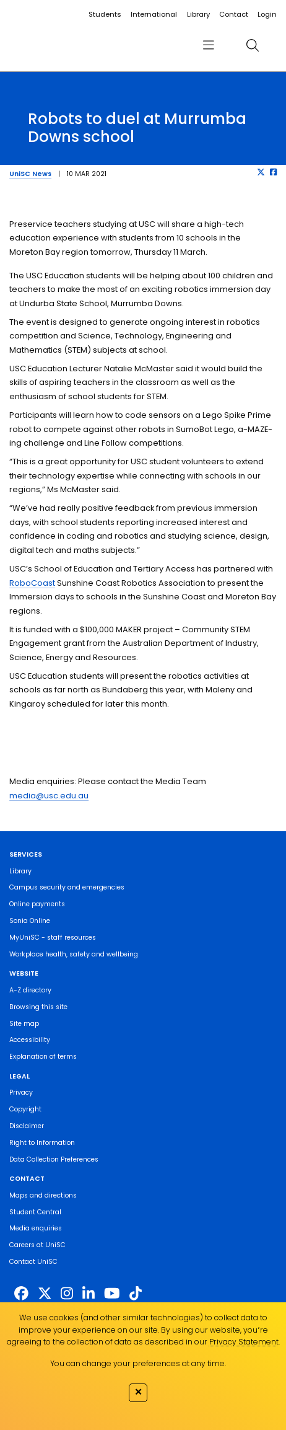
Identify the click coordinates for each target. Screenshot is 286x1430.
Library (198, 14)
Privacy (21, 1092)
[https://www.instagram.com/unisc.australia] (67, 1294)
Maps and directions (43, 1195)
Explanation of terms (43, 1056)
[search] (252, 45)
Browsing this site (38, 1007)
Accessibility (29, 1039)
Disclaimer (26, 1126)
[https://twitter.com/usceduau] (45, 1294)
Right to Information (42, 1142)
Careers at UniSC (37, 1245)
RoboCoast (32, 583)
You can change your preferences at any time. (138, 1363)
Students (105, 14)
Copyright (25, 1109)
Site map (24, 1023)
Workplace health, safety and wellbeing (73, 954)
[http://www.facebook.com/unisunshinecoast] (21, 1294)
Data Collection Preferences (53, 1159)
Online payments (37, 904)
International (154, 14)
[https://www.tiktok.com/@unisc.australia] (135, 1294)
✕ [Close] (138, 1391)
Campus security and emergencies (66, 887)
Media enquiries (35, 1228)
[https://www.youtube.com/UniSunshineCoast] (112, 1294)
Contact (233, 14)
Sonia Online (29, 920)
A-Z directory (30, 990)
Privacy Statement (244, 1341)
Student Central (35, 1212)
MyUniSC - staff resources (52, 937)
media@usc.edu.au (49, 795)
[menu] (208, 45)
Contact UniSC (33, 1261)
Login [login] (267, 14)
